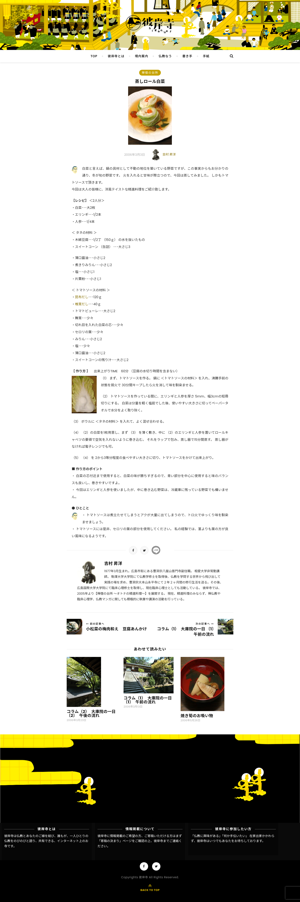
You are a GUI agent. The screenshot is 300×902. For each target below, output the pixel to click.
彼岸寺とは (116, 56)
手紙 (206, 56)
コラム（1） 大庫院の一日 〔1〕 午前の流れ (148, 700)
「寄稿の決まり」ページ (115, 841)
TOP (94, 56)
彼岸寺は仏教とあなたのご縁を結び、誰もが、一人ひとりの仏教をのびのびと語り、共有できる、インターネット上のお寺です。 (46, 841)
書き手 (187, 56)
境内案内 (141, 56)
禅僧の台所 (150, 73)
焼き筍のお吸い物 (197, 716)
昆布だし (81, 297)
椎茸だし (81, 304)
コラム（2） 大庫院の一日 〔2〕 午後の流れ (91, 713)
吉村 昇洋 (169, 154)
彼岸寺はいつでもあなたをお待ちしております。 (231, 841)
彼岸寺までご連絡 (166, 841)
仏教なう (165, 56)
